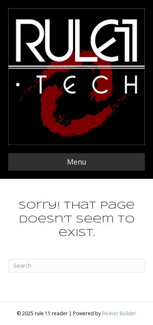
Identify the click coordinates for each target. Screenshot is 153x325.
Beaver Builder (119, 313)
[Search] (76, 266)
